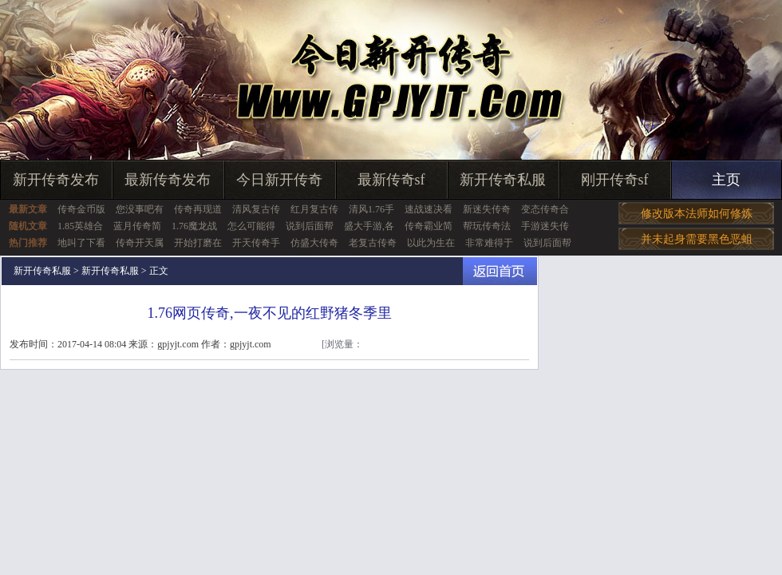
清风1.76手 (371, 209)
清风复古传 (256, 209)
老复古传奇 (373, 242)
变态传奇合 (545, 209)
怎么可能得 (251, 226)
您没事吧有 (140, 209)
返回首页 (500, 271)
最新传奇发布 (167, 180)
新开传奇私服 (503, 180)
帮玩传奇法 (487, 226)
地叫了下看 (81, 242)
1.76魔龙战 (194, 226)
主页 (726, 180)
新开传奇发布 (56, 180)
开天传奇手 (256, 242)
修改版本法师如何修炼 (696, 214)
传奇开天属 (140, 242)
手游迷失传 (545, 226)
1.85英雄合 (80, 226)
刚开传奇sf (615, 180)
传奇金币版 (81, 209)
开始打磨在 (198, 242)
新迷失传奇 (487, 209)
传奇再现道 (198, 209)
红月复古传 (314, 209)
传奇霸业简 (428, 226)
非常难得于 (489, 242)
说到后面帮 (310, 226)
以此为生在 (431, 242)
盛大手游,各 (369, 226)
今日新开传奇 (279, 180)
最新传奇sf (391, 180)
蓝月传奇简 (137, 226)
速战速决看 (428, 209)
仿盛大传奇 (314, 242)
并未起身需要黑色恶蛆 (696, 239)
